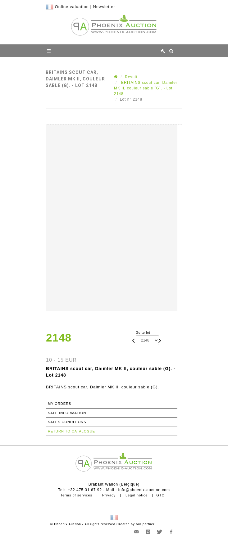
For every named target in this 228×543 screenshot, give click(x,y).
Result (131, 77)
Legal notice (136, 495)
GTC (160, 495)
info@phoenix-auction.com (144, 490)
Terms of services (76, 495)
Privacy (109, 495)
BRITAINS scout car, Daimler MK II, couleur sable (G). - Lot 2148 (145, 88)
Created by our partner (135, 524)
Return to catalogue (71, 431)
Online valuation (72, 6)
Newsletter (104, 6)
